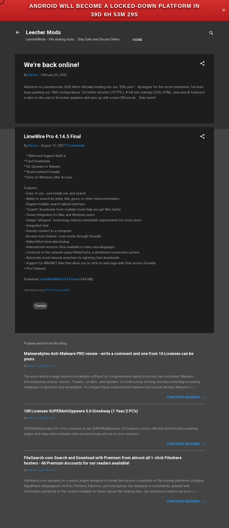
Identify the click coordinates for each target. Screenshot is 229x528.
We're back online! (51, 65)
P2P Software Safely (57, 290)
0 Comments (75, 146)
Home (137, 40)
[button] (202, 64)
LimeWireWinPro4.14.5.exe (59, 279)
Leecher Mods (43, 32)
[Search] (211, 34)
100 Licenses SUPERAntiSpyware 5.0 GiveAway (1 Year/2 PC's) (81, 411)
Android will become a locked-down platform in (114, 6)
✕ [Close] (223, 10)
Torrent (40, 306)
